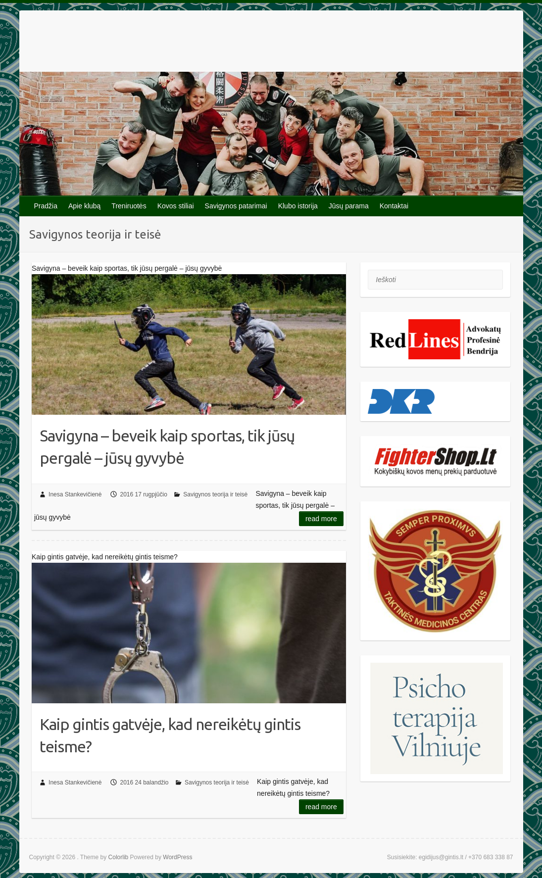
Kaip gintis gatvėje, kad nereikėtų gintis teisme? (170, 735)
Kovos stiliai (175, 206)
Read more (321, 519)
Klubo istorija (298, 206)
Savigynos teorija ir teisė (215, 494)
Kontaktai (394, 206)
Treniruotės (128, 206)
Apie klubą (84, 206)
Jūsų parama (349, 206)
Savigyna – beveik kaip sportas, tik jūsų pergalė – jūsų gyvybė (167, 447)
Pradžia (45, 206)
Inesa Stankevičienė (75, 494)
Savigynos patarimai (236, 206)
